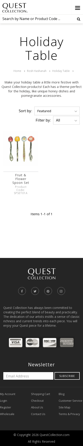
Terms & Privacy (69, 414)
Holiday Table (61, 71)
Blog (61, 394)
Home (17, 71)
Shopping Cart (40, 394)
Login (3, 401)
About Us (37, 407)
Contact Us (38, 414)
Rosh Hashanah (36, 71)
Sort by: (25, 110)
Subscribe (67, 376)
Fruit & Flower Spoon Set (20, 179)
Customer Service (70, 401)
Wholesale (7, 414)
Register (5, 407)
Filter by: (43, 120)
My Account (7, 394)
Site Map (64, 407)
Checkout (37, 401)
